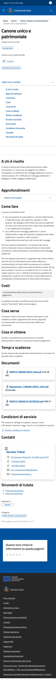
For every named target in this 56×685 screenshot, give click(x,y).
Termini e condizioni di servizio (17, 430)
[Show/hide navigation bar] (3, 10)
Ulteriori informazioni (13, 197)
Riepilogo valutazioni (11, 651)
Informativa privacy (11, 607)
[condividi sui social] (7, 61)
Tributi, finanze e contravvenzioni (34, 20)
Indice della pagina (11, 82)
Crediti (6, 603)
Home (5, 20)
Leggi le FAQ (8, 641)
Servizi (14, 20)
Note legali (7, 612)
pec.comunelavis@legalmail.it (24, 470)
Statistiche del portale (12, 636)
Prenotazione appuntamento (15, 627)
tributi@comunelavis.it (21, 474)
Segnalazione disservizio (13, 656)
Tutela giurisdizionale (14, 493)
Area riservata (9, 598)
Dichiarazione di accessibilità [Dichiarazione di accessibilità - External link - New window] (15, 617)
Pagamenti (7, 646)
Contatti (6, 622)
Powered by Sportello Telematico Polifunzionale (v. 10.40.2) (27, 674)
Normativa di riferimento (11, 68)
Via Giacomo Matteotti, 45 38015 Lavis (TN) (30, 457)
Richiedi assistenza (11, 631)
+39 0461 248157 (18, 465)
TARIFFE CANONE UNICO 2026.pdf (25, 372)
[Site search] (50, 10)
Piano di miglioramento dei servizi (17, 660)
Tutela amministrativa (14, 490)
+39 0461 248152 (18, 461)
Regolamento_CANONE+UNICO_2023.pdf (29, 386)
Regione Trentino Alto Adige (13, 3)
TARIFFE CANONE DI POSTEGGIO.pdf (26, 401)
